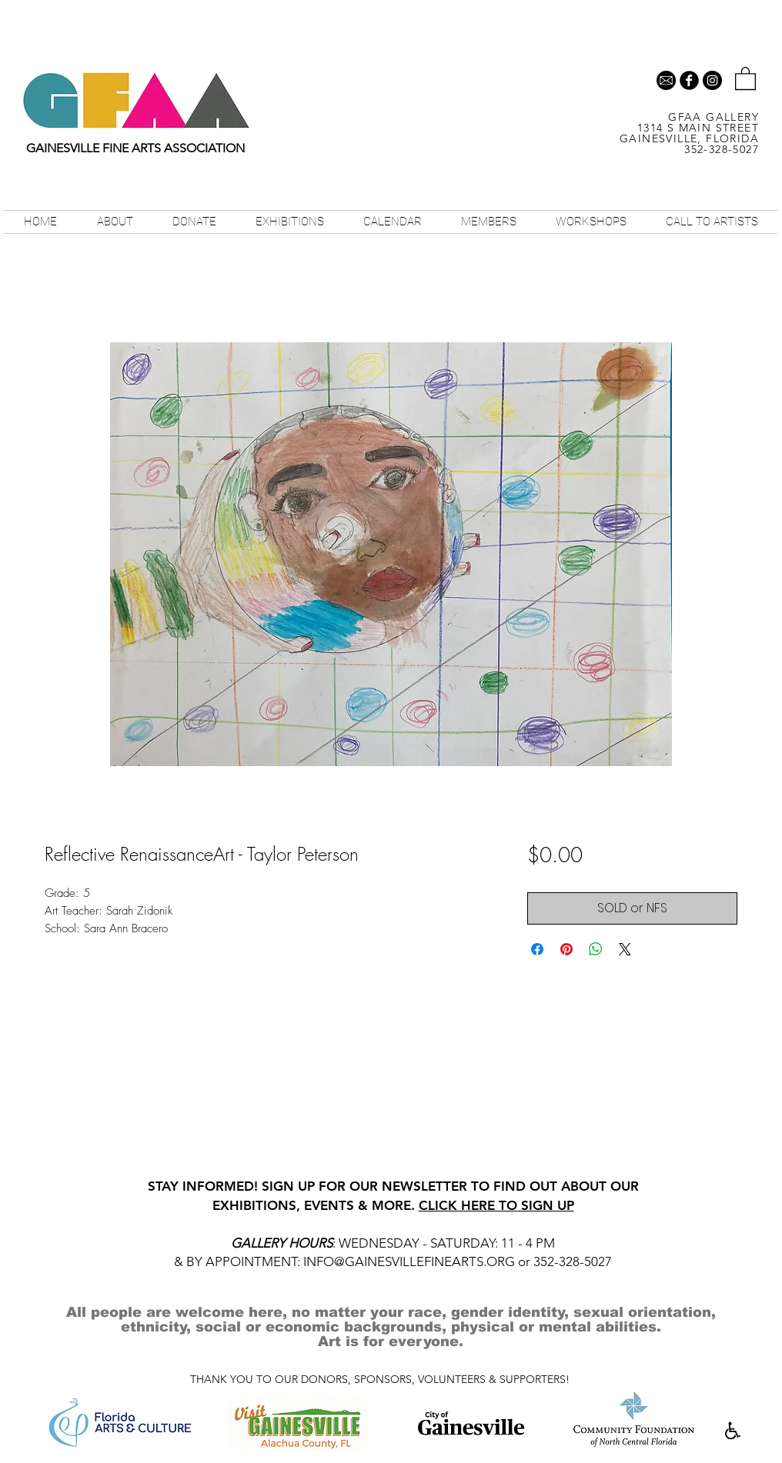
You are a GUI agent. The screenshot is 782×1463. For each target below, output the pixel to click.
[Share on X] (625, 949)
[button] (745, 77)
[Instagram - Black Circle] (712, 80)
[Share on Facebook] (537, 949)
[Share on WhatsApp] (595, 949)
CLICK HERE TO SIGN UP (496, 1205)
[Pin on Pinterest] (566, 949)
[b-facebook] (689, 80)
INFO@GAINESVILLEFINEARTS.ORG (409, 1261)
